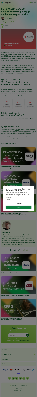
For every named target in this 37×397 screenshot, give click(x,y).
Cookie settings (18, 203)
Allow (18, 207)
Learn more (8, 199)
